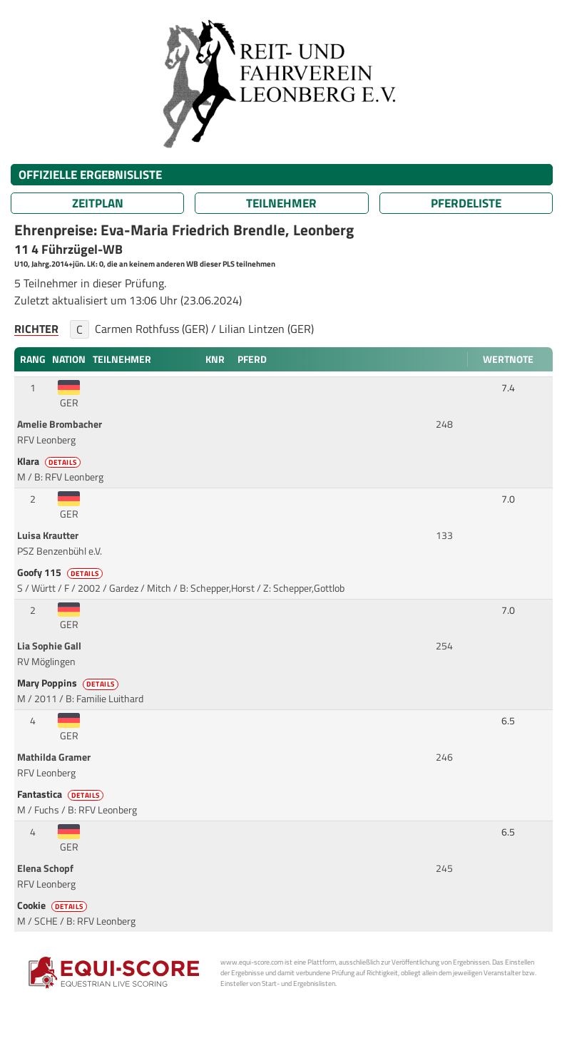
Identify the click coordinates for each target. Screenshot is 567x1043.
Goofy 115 (61, 572)
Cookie (53, 905)
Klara (50, 461)
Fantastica (61, 794)
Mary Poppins (69, 683)
